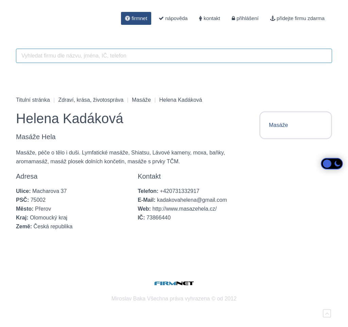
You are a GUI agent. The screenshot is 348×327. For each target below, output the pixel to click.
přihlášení (245, 18)
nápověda (173, 18)
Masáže (141, 100)
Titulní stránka (33, 100)
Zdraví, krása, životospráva (90, 100)
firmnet (136, 18)
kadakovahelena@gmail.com (192, 200)
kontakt (209, 18)
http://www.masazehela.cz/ (184, 209)
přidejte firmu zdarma (297, 18)
